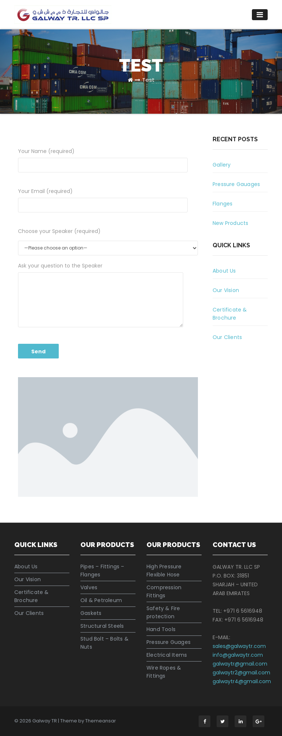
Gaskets (90, 613)
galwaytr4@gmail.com (242, 681)
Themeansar (100, 720)
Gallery (222, 164)
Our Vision (226, 290)
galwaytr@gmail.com (240, 663)
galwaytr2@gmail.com (241, 672)
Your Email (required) (103, 199)
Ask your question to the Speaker (100, 294)
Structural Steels (102, 626)
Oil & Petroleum (101, 600)
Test (148, 80)
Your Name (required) (103, 159)
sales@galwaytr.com (239, 646)
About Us (224, 270)
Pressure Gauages (236, 184)
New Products (230, 223)
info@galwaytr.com (238, 655)
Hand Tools (161, 629)
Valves (88, 587)
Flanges (222, 203)
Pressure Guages (169, 642)
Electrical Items (167, 655)
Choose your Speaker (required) (59, 231)
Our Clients (227, 337)
